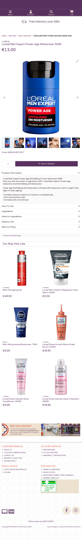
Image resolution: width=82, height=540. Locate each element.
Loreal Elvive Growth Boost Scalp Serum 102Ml (58, 345)
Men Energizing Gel (12, 290)
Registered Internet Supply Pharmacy (57, 475)
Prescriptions (48, 450)
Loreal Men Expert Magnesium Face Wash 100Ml (60, 291)
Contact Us (8, 455)
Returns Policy (9, 461)
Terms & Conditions (50, 469)
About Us (7, 450)
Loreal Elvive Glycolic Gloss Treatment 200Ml (60, 400)
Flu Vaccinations (49, 452)
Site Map (6, 472)
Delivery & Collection (12, 458)
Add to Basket (46, 163)
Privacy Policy (48, 472)
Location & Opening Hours (14, 452)
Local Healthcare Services (14, 469)
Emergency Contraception (53, 455)
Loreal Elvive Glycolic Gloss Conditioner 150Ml (16, 400)
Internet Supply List (50, 478)
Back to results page (13, 235)
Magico (55, 527)
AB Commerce (74, 527)
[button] (77, 61)
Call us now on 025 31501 (41, 521)
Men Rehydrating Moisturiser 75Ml (20, 344)
